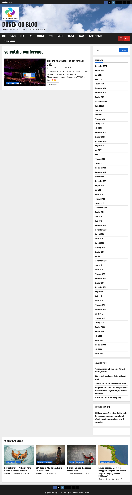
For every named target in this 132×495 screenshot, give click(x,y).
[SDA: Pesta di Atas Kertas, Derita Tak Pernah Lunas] (50, 455)
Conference (10, 83)
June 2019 (98, 216)
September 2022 (101, 141)
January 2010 (99, 322)
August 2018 (99, 234)
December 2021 (100, 167)
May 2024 (98, 114)
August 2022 (99, 145)
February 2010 (100, 318)
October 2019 (99, 212)
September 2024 (101, 101)
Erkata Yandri (9, 41)
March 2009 (99, 340)
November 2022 (100, 132)
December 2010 (100, 309)
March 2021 (99, 194)
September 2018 (100, 229)
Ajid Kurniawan (100, 413)
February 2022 (100, 159)
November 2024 (100, 92)
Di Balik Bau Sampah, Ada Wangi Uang (108, 397)
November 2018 (100, 225)
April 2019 (98, 221)
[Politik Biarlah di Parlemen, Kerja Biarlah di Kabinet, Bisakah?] (19, 455)
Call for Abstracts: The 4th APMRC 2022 (25, 72)
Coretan (40, 36)
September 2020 (101, 207)
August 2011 (99, 291)
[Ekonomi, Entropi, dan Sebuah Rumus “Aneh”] (81, 455)
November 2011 (100, 278)
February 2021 (100, 198)
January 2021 (99, 203)
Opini (51, 36)
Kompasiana (11, 462)
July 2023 (98, 128)
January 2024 (99, 123)
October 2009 (100, 327)
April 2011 (98, 296)
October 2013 (99, 252)
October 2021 (99, 176)
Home (4, 36)
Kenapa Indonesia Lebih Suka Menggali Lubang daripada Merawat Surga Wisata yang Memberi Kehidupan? (111, 390)
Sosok (81, 36)
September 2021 (100, 181)
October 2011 (99, 283)
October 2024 (100, 97)
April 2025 (98, 79)
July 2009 (98, 336)
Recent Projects (95, 36)
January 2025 (99, 83)
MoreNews (73, 492)
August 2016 (99, 243)
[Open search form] (116, 39)
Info (22, 36)
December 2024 (100, 88)
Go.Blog (12, 36)
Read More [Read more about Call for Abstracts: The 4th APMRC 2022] (54, 84)
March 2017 (99, 238)
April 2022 (98, 154)
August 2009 (99, 331)
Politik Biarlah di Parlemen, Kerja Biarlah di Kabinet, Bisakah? (17, 469)
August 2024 (99, 106)
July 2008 (98, 349)
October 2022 (100, 136)
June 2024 (98, 110)
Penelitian (48, 462)
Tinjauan (70, 36)
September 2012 (100, 260)
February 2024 (100, 119)
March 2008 (99, 353)
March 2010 (99, 313)
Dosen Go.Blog (19, 24)
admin (51, 68)
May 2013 (98, 256)
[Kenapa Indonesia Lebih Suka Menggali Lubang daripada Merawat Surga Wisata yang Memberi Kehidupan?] (113, 455)
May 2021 (98, 190)
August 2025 (99, 70)
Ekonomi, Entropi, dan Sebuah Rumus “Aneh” (110, 383)
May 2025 (98, 75)
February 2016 (100, 247)
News (30, 36)
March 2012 (99, 269)
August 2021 (99, 185)
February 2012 (100, 274)
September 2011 (100, 287)
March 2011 (99, 300)
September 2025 (101, 66)
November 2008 (100, 344)
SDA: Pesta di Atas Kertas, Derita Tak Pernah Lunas (49, 469)
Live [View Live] (123, 38)
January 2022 (99, 163)
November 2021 (100, 172)
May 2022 (98, 150)
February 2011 (100, 305)
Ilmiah (60, 36)
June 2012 (98, 265)
